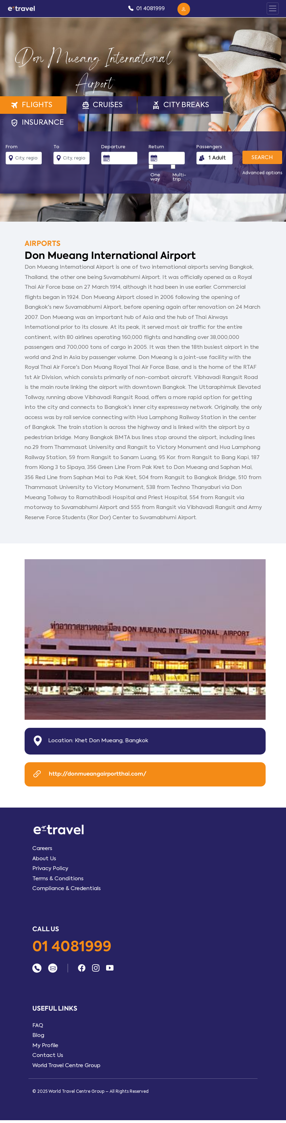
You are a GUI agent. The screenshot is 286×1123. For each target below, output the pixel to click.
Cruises (102, 105)
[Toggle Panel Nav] (273, 8)
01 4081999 (71, 947)
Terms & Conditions (58, 878)
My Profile (45, 1045)
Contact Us (47, 1055)
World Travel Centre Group (66, 1065)
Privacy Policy (50, 868)
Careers (42, 848)
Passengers (209, 147)
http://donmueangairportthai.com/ (89, 774)
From (12, 147)
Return (156, 147)
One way (155, 177)
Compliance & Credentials (66, 888)
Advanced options (262, 173)
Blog (38, 1035)
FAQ (37, 1025)
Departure (113, 147)
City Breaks (180, 105)
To (56, 147)
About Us (44, 858)
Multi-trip (179, 177)
